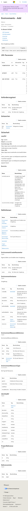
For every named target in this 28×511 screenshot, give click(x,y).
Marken (4, 506)
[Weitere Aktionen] (25, 14)
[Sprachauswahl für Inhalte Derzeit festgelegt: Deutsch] (6, 485)
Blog (14, 498)
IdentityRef (4, 241)
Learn (2, 13)
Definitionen (5, 40)
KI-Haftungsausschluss (8, 495)
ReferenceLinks (5, 248)
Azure (6, 13)
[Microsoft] (14, 2)
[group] (14, 50)
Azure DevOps (12, 13)
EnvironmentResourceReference (5, 232)
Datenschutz (6, 500)
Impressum (17, 504)
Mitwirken (20, 498)
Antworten (4, 36)
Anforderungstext (6, 34)
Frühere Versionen (7, 498)
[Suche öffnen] (20, 2)
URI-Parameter (5, 32)
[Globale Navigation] (1, 2)
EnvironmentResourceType (9, 360)
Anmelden (24, 2)
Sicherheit (4, 38)
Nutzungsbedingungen (8, 504)
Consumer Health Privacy (9, 502)
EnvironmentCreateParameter (5, 221)
